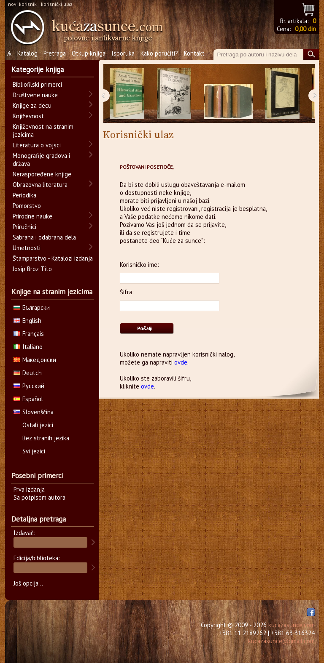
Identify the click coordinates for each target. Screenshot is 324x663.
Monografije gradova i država (41, 160)
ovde (180, 362)
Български (32, 308)
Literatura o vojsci (37, 145)
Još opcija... (28, 583)
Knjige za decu (32, 105)
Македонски (35, 360)
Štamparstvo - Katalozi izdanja (53, 258)
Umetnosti (26, 248)
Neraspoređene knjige (42, 174)
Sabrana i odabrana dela (44, 237)
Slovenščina (34, 412)
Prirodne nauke (32, 216)
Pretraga (54, 53)
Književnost (28, 116)
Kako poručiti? (159, 53)
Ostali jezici (37, 425)
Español (28, 399)
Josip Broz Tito (32, 269)
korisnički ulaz (57, 4)
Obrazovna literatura (40, 185)
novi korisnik (22, 4)
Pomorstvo (27, 206)
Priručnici (24, 227)
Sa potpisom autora (39, 497)
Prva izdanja (29, 489)
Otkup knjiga (88, 53)
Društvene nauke (35, 95)
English (27, 321)
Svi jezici (33, 451)
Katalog (27, 53)
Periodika (24, 195)
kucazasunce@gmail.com (281, 641)
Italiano (28, 347)
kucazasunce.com (291, 625)
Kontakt (194, 53)
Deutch (28, 373)
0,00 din (305, 29)
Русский (29, 386)
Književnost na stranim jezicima (43, 130)
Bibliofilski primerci (37, 84)
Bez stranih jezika (45, 438)
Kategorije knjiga (37, 69)
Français (29, 334)
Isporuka (123, 53)
